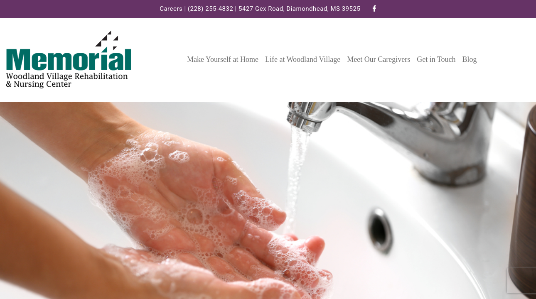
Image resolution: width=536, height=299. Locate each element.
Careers (171, 8)
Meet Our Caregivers (378, 59)
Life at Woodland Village (302, 59)
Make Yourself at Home (222, 59)
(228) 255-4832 (211, 8)
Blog (469, 59)
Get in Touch (436, 59)
